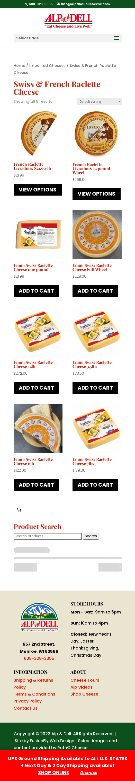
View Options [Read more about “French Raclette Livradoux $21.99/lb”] (38, 189)
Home (19, 65)
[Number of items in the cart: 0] (19, 510)
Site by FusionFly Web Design (44, 741)
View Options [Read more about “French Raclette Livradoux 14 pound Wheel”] (96, 193)
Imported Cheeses (47, 65)
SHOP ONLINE (53, 772)
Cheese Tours (84, 680)
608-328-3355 (39, 658)
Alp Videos (81, 687)
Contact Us (26, 708)
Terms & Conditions (34, 694)
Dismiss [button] (88, 773)
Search (91, 536)
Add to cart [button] (36, 290)
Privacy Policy (28, 701)
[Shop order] (99, 101)
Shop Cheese (84, 694)
